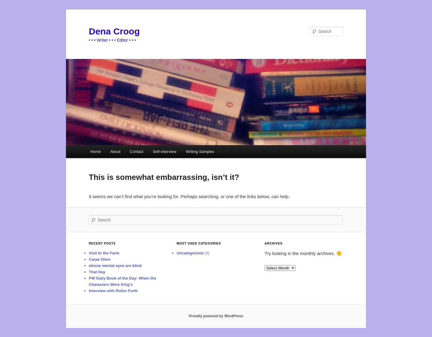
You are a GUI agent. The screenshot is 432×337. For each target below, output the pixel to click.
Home (95, 151)
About (115, 151)
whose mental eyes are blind (115, 265)
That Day (97, 272)
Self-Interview (164, 151)
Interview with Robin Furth (113, 291)
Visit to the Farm (104, 253)
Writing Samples (200, 151)
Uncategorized (190, 253)
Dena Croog (114, 31)
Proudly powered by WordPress (216, 316)
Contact (136, 151)
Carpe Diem (99, 259)
